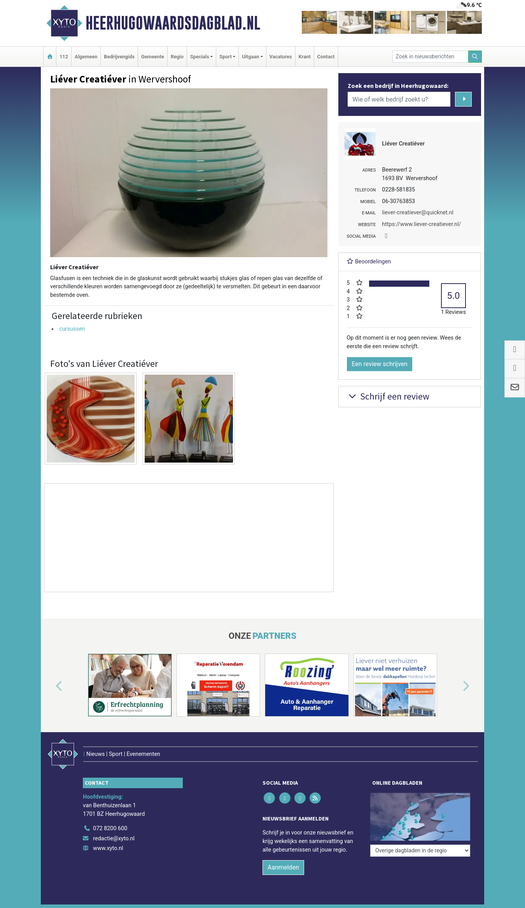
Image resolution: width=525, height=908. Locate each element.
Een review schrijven (380, 364)
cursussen (72, 329)
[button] (50, 686)
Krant (305, 57)
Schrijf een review (387, 396)
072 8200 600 (110, 828)
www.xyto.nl (108, 848)
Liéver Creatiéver (403, 143)
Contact (326, 57)
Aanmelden (283, 867)
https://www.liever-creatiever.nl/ (421, 224)
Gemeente (152, 57)
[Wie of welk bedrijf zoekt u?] (399, 99)
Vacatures (281, 57)
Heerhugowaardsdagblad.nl (173, 23)
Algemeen (86, 57)
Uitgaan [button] (250, 57)
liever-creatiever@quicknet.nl (417, 212)
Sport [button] (225, 57)
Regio (177, 57)
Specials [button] (199, 57)
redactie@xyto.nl (114, 838)
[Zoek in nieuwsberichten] (430, 57)
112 (64, 57)
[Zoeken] (475, 57)
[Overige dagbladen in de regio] (420, 851)
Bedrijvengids (119, 57)
